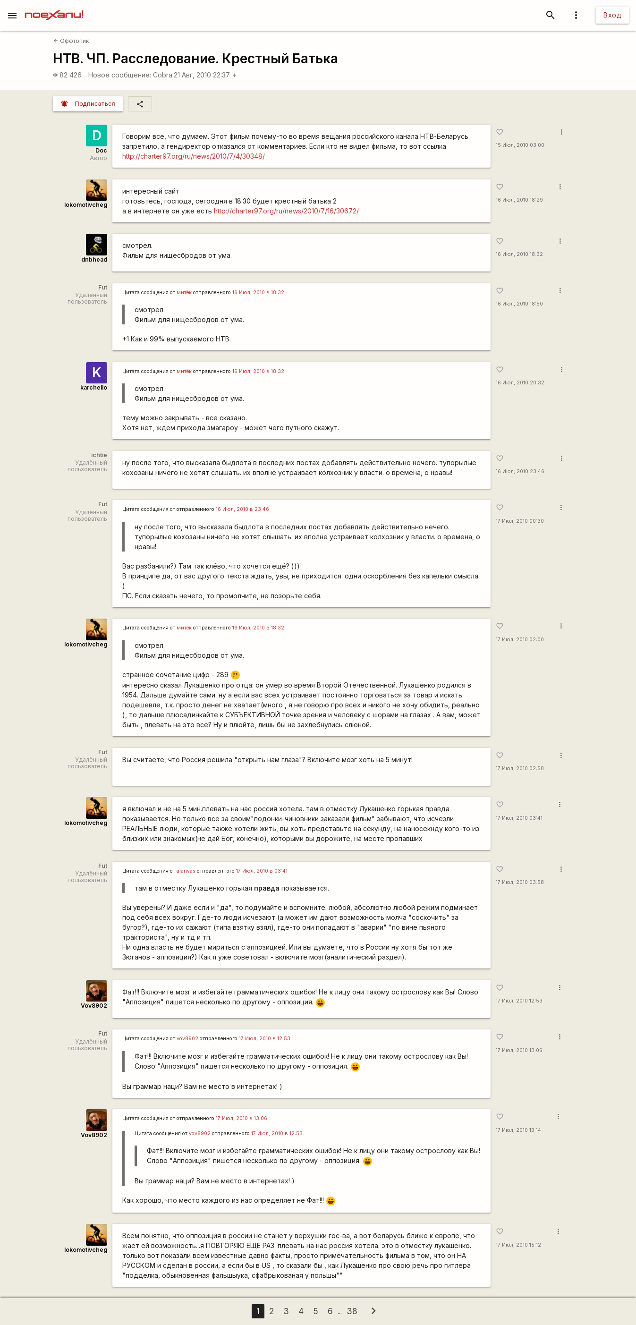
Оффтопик (71, 40)
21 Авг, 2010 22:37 (205, 75)
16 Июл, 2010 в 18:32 (258, 292)
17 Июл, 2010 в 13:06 (241, 1118)
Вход (612, 15)
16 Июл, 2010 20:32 (520, 383)
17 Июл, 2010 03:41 (519, 818)
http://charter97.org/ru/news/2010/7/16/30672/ (286, 211)
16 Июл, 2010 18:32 (519, 254)
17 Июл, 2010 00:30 (520, 521)
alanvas (186, 871)
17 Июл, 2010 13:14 (518, 1130)
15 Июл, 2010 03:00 (520, 145)
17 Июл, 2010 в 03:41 (262, 871)
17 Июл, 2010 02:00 (520, 640)
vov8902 (187, 1039)
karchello (93, 387)
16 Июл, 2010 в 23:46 (242, 509)
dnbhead (94, 259)
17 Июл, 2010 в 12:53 (264, 1039)
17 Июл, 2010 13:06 (519, 1050)
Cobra (162, 75)
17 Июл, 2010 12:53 (519, 1001)
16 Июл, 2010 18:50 (519, 304)
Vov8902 (94, 1005)
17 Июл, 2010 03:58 (520, 882)
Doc (101, 150)
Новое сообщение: (119, 75)
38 (352, 1311)
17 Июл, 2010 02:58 (520, 768)
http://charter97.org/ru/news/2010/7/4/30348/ (193, 156)
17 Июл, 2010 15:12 (518, 1245)
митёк (184, 292)
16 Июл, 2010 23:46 (520, 471)
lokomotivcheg (85, 204)
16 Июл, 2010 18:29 (519, 200)
